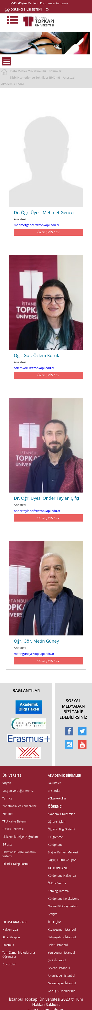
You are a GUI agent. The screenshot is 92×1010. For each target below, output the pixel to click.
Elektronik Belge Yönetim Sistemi (19, 854)
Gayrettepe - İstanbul (62, 983)
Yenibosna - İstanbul (61, 953)
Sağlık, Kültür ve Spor (62, 860)
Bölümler (55, 71)
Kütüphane (55, 845)
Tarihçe (7, 798)
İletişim (52, 914)
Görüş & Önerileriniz (61, 991)
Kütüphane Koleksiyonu (63, 899)
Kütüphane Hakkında (62, 876)
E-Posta (7, 844)
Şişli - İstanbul (57, 960)
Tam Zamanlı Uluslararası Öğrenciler (19, 955)
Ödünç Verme (57, 883)
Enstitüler (54, 791)
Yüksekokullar (57, 798)
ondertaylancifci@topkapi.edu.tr (37, 511)
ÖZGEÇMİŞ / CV (48, 232)
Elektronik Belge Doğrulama (20, 837)
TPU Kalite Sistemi (14, 821)
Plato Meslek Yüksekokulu (28, 71)
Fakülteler (54, 783)
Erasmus (8, 945)
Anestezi (69, 78)
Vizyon (6, 783)
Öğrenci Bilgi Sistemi (61, 829)
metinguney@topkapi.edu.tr (34, 654)
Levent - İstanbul (59, 968)
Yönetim (7, 814)
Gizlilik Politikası (12, 829)
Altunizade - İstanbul (61, 976)
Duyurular (9, 964)
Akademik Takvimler (61, 814)
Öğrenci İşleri (56, 822)
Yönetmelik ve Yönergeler (19, 806)
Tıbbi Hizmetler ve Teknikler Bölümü (35, 78)
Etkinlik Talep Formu (15, 864)
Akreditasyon (11, 937)
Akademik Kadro (12, 84)
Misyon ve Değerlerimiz (17, 791)
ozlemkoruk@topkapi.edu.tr (34, 368)
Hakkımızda (10, 930)
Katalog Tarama (58, 891)
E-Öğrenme (55, 837)
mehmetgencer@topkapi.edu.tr (36, 225)
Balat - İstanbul (58, 945)
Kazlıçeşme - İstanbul (62, 930)
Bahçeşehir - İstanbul (62, 937)
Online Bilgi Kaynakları (62, 906)
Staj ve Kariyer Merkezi (63, 852)
